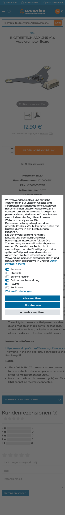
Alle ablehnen (32, 305)
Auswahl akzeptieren (32, 312)
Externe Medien (20, 276)
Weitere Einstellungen (18, 291)
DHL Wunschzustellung (25, 280)
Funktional (17, 287)
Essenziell (16, 269)
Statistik (16, 273)
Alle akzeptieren (32, 298)
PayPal (15, 283)
